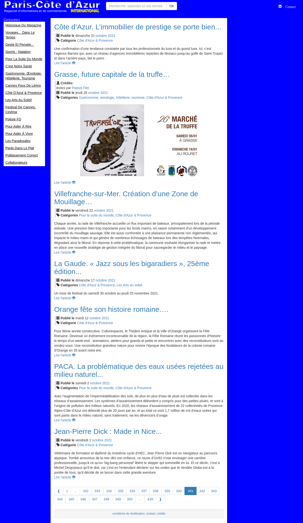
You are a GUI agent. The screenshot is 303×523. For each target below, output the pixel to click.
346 (83, 499)
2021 (111, 36)
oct (101, 36)
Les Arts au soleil (129, 285)
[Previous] (58, 491)
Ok (172, 6)
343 (214, 491)
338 (155, 491)
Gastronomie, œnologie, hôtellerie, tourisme (112, 97)
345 (71, 499)
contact (150, 513)
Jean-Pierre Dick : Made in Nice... (108, 431)
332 (85, 491)
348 (106, 499)
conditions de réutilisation (128, 513)
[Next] (160, 499)
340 (179, 491)
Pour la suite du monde (96, 215)
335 (120, 491)
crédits (161, 513)
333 (97, 491)
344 (60, 499)
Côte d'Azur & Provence (95, 40)
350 (129, 499)
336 (132, 491)
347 (95, 499)
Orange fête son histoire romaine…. (111, 309)
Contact (289, 6)
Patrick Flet (80, 88)
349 (118, 499)
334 (109, 491)
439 (150, 499)
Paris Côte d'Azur (52, 6)
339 (167, 491)
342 (202, 491)
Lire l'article (64, 63)
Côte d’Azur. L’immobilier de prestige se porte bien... (137, 27)
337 (144, 491)
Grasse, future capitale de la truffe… (112, 74)
